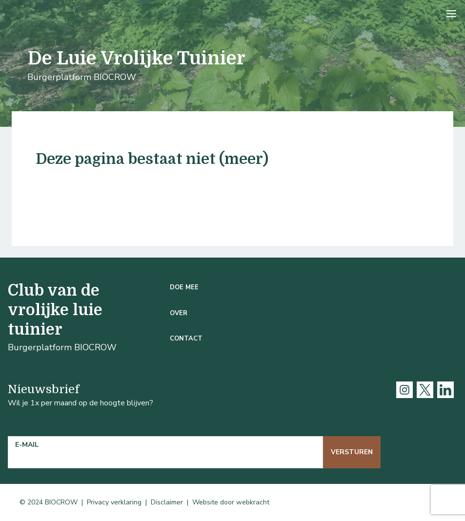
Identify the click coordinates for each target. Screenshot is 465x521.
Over (178, 313)
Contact (186, 338)
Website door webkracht (230, 502)
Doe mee (184, 287)
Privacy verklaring (114, 502)
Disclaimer (167, 502)
